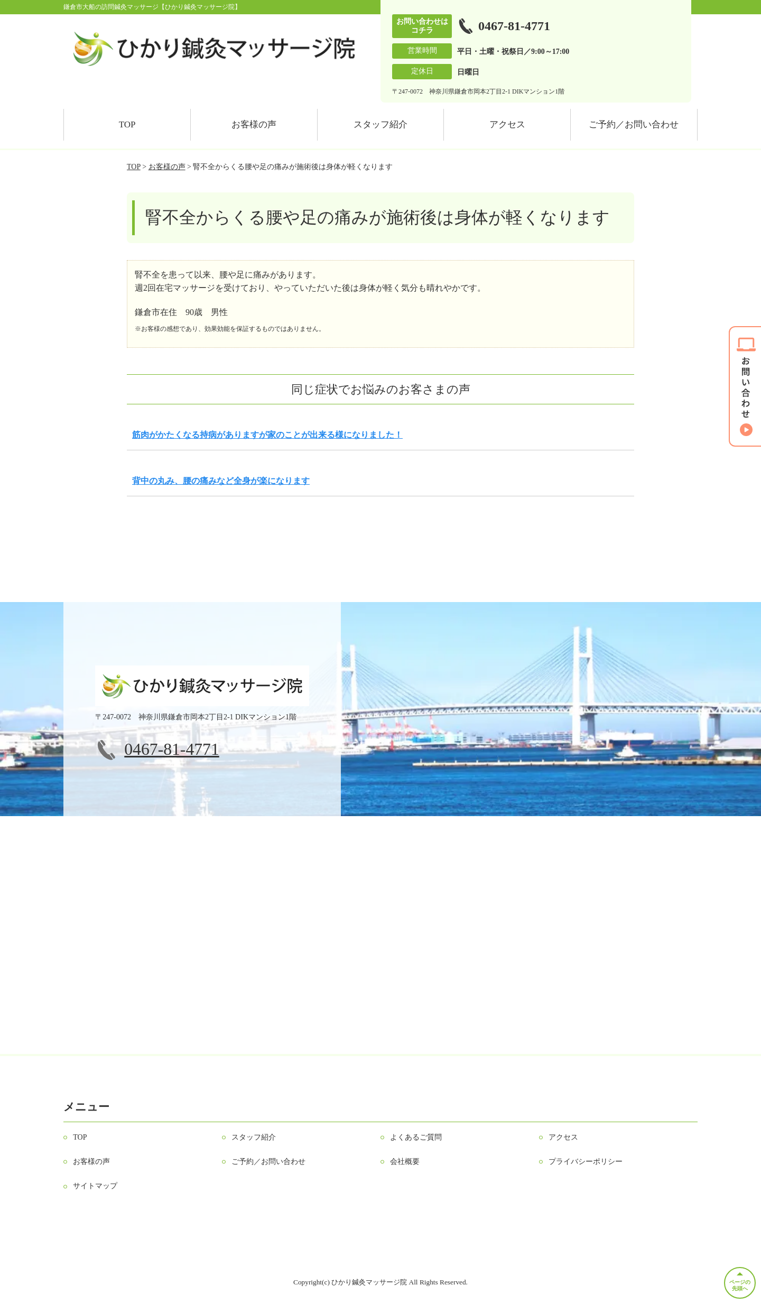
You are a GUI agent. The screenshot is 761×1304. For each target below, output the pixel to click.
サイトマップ (95, 1186)
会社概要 (405, 1162)
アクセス (507, 124)
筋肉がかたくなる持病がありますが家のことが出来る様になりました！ (267, 434)
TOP (127, 124)
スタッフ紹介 (380, 124)
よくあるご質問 (416, 1137)
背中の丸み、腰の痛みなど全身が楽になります (221, 480)
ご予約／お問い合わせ (634, 124)
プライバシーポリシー (586, 1162)
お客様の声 (253, 124)
